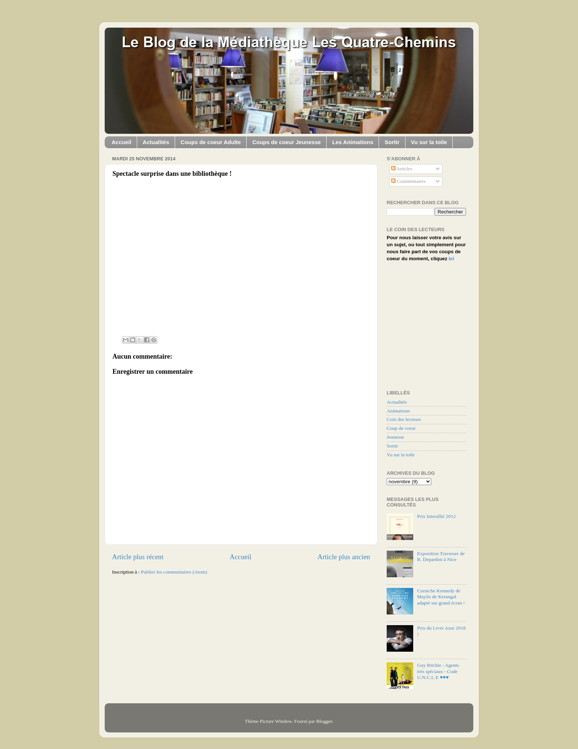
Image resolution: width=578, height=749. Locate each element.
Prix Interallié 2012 (436, 516)
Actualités (156, 142)
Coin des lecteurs (404, 419)
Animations (398, 411)
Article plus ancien (343, 557)
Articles (401, 168)
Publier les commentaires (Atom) (174, 572)
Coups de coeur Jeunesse (286, 142)
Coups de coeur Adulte (211, 142)
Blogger (324, 721)
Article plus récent (138, 557)
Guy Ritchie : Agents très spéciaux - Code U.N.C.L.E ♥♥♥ (438, 671)
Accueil (121, 142)
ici (451, 258)
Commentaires (408, 181)
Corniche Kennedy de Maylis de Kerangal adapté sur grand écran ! (441, 596)
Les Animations (352, 142)
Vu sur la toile (429, 142)
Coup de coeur (401, 428)
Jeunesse (395, 437)
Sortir (391, 142)
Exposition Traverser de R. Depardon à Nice (440, 556)
